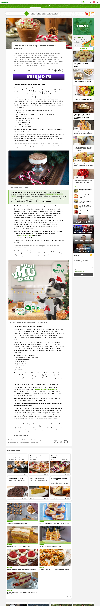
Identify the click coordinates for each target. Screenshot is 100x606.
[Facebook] (49, 70)
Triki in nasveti (67, 2)
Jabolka (33, 13)
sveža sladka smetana (24, 442)
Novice (59, 2)
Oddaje (76, 2)
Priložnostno (50, 2)
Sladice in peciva (35, 6)
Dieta (59, 6)
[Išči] (26, 13)
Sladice (38, 13)
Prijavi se (83, 274)
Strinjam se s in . (83, 270)
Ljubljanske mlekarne (35, 442)
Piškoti (48, 13)
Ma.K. (17, 70)
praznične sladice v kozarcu (15, 439)
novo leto (28, 439)
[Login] (97, 2)
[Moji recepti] (94, 2)
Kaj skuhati (22, 2)
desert (38, 439)
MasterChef (66, 6)
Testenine (54, 13)
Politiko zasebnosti (80, 271)
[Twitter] (52, 70)
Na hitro (49, 6)
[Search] (87, 2)
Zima (54, 6)
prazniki (33, 439)
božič (23, 439)
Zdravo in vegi (32, 2)
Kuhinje (41, 2)
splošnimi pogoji (86, 269)
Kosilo (43, 6)
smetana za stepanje (13, 442)
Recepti (15, 2)
